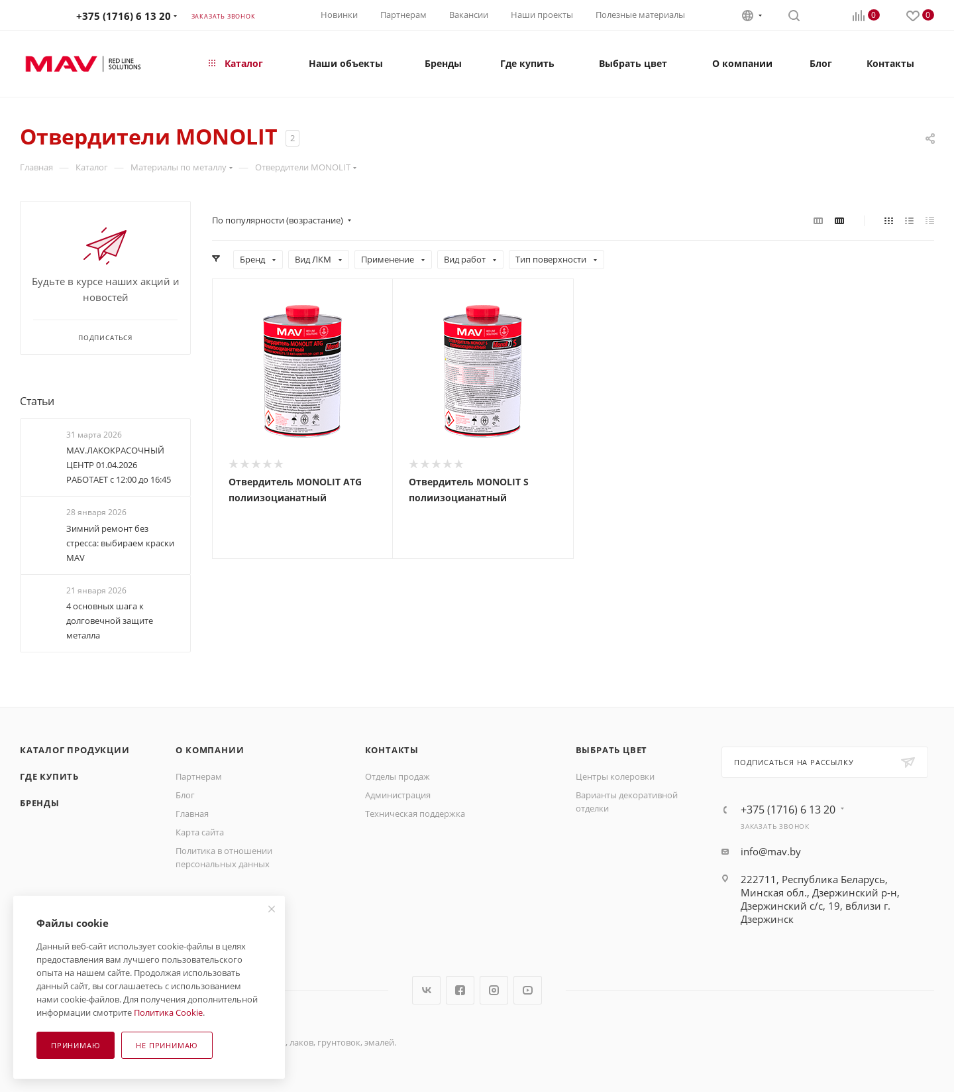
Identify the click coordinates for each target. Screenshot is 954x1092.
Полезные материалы (640, 15)
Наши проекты (542, 15)
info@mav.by (771, 851)
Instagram (494, 990)
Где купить (49, 776)
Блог (185, 795)
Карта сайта (200, 832)
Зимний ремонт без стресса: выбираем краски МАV (120, 543)
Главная (192, 813)
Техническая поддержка (415, 813)
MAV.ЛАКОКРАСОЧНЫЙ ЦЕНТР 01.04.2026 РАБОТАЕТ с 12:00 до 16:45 (118, 464)
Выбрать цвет (612, 750)
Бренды (40, 803)
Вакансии (468, 15)
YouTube (527, 990)
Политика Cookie (168, 1012)
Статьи (37, 401)
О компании (210, 750)
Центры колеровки (615, 776)
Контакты (392, 750)
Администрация (398, 795)
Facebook (460, 990)
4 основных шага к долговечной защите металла (109, 620)
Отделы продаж (397, 776)
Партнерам (403, 15)
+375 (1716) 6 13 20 (123, 16)
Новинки (339, 15)
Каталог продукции (75, 750)
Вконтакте (426, 990)
